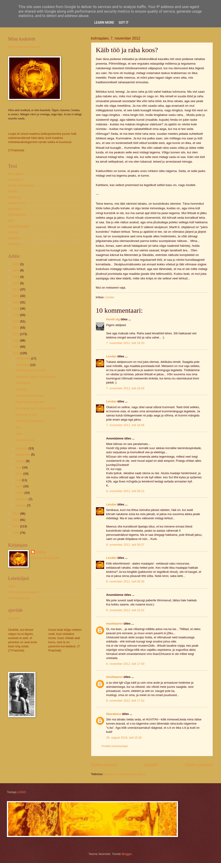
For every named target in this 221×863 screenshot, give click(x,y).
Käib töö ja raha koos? (30, 421)
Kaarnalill (14, 209)
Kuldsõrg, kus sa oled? (30, 370)
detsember (23, 358)
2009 (16, 526)
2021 (16, 296)
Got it (123, 22)
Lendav (111, 356)
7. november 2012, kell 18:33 (125, 343)
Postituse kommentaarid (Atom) (124, 774)
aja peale (14, 618)
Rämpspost (22, 382)
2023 (16, 283)
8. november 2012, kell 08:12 (125, 491)
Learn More (104, 22)
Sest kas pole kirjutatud (23, 592)
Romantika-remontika (29, 395)
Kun (18, 427)
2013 (16, 346)
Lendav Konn (17, 203)
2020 (16, 302)
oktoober (22, 448)
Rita (10, 220)
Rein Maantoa (17, 214)
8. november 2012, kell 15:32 (125, 610)
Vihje (18, 434)
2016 (16, 327)
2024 (16, 276)
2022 (16, 289)
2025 (16, 270)
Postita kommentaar (115, 746)
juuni (19, 473)
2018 (16, 315)
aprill (19, 486)
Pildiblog (13, 244)
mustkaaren (114, 623)
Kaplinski (14, 238)
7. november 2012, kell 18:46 (125, 425)
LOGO (21, 792)
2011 (16, 513)
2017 (16, 321)
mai (19, 480)
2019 (16, 308)
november (23, 365)
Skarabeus (113, 714)
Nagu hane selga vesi (29, 402)
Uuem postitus (104, 765)
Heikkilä (13, 232)
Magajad (21, 389)
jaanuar (21, 505)
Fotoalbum (15, 179)
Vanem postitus (199, 765)
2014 (16, 340)
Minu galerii (15, 173)
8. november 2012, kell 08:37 (125, 544)
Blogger (127, 854)
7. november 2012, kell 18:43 (125, 388)
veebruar (22, 499)
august (21, 461)
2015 (16, 334)
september (23, 454)
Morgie (12, 191)
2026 (16, 264)
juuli (19, 467)
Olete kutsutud (25, 440)
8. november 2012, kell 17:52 (125, 700)
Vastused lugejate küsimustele (35, 376)
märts (20, 492)
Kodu (11, 586)
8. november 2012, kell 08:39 (125, 581)
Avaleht (151, 765)
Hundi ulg (113, 319)
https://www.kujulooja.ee (24, 47)
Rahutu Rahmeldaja (21, 185)
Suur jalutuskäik (18, 226)
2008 (16, 532)
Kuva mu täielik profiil (45, 558)
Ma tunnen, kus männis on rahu (36, 408)
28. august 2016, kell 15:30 (124, 737)
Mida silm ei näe (26, 414)
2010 (16, 520)
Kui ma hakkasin (19, 598)
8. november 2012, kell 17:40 (125, 663)
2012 (16, 353)
